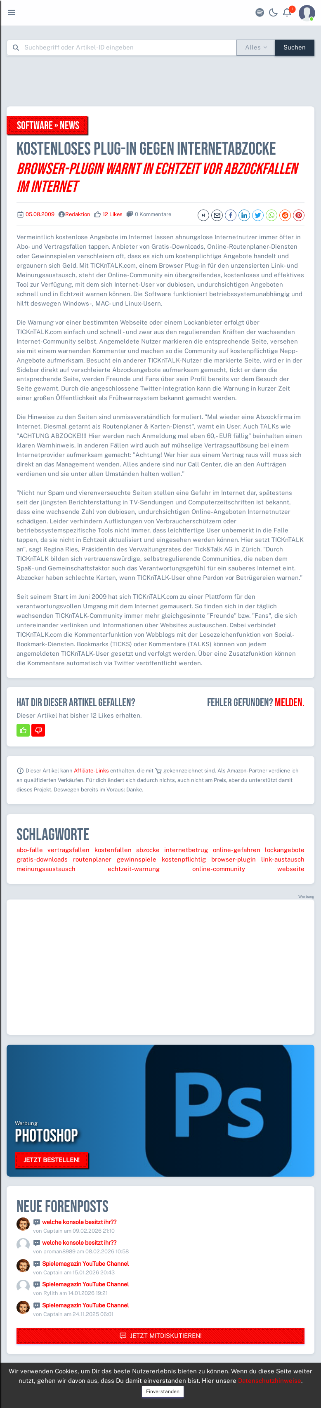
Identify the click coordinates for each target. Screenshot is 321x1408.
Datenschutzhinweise (269, 1380)
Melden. (289, 702)
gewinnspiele (136, 859)
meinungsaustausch (46, 868)
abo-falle (30, 849)
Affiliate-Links (91, 771)
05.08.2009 (40, 214)
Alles (253, 47)
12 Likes (113, 214)
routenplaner (92, 859)
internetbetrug (186, 849)
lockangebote (284, 849)
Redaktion (77, 214)
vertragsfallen (68, 849)
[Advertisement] (160, 80)
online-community (218, 868)
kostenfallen (113, 849)
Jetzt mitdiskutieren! (160, 1336)
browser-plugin (233, 859)
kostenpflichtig (184, 859)
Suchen (294, 47)
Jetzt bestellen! (52, 1159)
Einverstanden (162, 1391)
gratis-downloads (42, 859)
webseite (290, 868)
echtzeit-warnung (134, 868)
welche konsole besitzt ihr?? (79, 1222)
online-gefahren (236, 849)
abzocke (148, 849)
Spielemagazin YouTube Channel (85, 1263)
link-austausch (282, 859)
